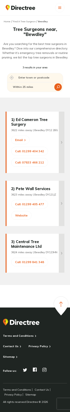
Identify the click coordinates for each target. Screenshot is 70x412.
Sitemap (9, 356)
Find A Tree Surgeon (24, 21)
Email (20, 140)
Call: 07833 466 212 (29, 162)
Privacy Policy (38, 346)
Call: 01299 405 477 (29, 204)
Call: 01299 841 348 (29, 262)
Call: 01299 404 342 (29, 151)
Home (7, 21)
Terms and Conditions (18, 335)
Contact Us (10, 346)
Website (21, 215)
